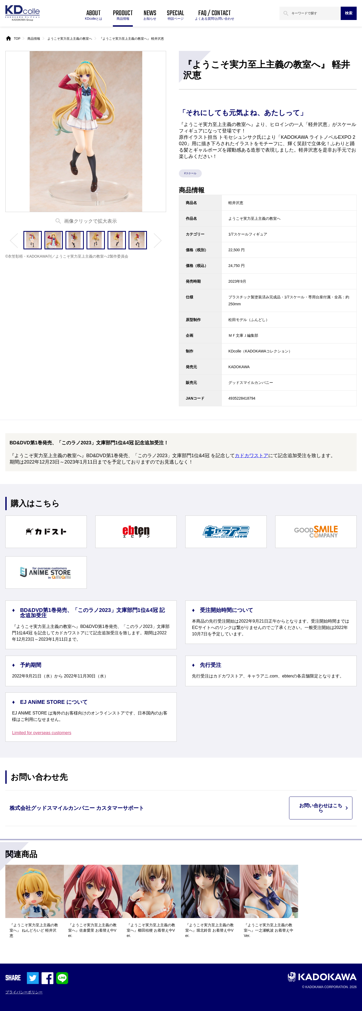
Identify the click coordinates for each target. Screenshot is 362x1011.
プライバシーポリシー (24, 992)
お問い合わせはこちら (320, 808)
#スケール (190, 173)
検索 (348, 13)
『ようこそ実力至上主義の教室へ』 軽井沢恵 (131, 38)
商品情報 (33, 38)
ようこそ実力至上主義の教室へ (69, 38)
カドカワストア (251, 455)
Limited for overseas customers (41, 733)
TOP (17, 38)
